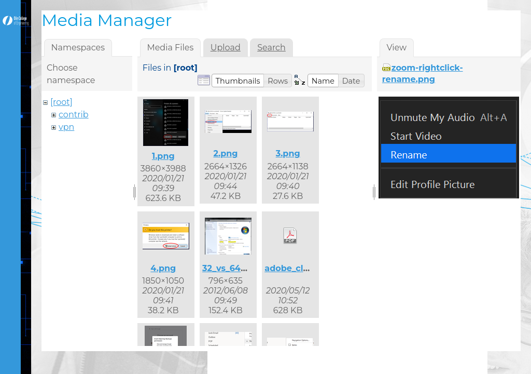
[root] (61, 102)
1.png (163, 156)
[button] (238, 80)
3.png (288, 153)
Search (271, 47)
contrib (74, 114)
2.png (225, 153)
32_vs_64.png (231, 268)
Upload (226, 47)
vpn (66, 127)
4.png (163, 268)
